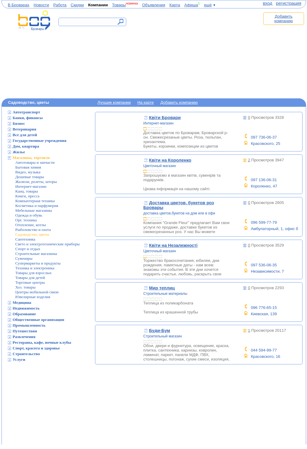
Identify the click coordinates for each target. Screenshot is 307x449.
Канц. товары (26, 191)
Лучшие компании (114, 102)
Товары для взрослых (33, 273)
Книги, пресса (27, 196)
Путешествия (25, 331)
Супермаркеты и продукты (38, 263)
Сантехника (25, 239)
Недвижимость (26, 308)
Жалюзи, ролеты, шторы (36, 181)
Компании (98, 5)
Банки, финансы (28, 117)
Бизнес (19, 123)
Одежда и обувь (28, 215)
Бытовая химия (28, 167)
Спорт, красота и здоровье (36, 348)
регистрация (288, 3)
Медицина (22, 302)
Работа (60, 5)
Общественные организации (38, 319)
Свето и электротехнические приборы (47, 244)
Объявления (153, 5)
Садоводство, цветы (32, 234)
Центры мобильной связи (36, 292)
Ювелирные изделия (32, 297)
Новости (41, 5)
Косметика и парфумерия (36, 205)
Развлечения (24, 336)
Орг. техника (26, 220)
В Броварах (18, 5)
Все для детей (25, 135)
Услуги (19, 359)
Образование (24, 314)
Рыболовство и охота (33, 229)
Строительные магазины (36, 253)
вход (267, 3)
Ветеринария (24, 129)
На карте (145, 102)
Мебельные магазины (33, 210)
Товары (119, 5)
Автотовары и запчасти (35, 162)
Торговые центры (30, 282)
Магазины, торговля (31, 157)
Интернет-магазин (30, 186)
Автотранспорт (26, 112)
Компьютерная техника (35, 201)
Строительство (26, 354)
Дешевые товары (29, 177)
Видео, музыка (27, 172)
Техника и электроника (34, 268)
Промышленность (29, 325)
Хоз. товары (25, 287)
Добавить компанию (283, 18)
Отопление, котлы (30, 225)
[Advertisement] (196, 53)
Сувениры (23, 258)
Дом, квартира (26, 146)
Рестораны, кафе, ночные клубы (42, 342)
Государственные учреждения (39, 140)
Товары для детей (30, 277)
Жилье (19, 152)
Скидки (77, 5)
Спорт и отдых (27, 249)
